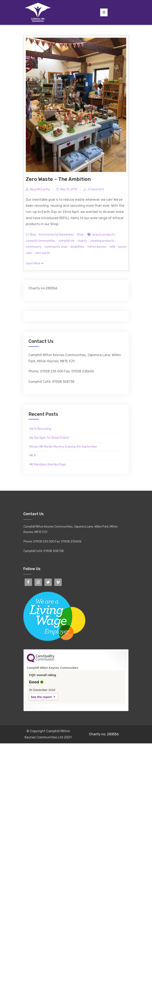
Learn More (34, 263)
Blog (33, 234)
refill (112, 247)
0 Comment (95, 189)
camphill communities (40, 241)
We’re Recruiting (40, 429)
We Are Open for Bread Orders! (49, 438)
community (34, 247)
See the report (41, 697)
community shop (56, 247)
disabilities (77, 247)
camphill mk (66, 241)
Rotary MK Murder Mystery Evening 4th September (63, 446)
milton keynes (97, 247)
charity (82, 241)
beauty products (103, 234)
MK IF (33, 455)
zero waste (42, 253)
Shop (80, 234)
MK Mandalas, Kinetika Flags (48, 464)
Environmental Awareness (56, 234)
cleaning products (102, 241)
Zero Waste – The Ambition (58, 179)
